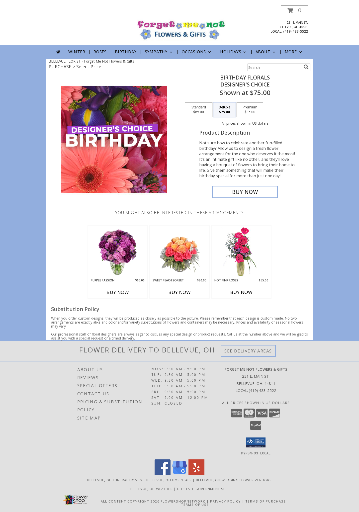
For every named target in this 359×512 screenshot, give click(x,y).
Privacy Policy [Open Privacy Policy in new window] (225, 501)
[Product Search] (274, 67)
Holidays (233, 52)
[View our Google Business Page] (179, 473)
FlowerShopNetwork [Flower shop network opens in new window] (183, 501)
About (266, 52)
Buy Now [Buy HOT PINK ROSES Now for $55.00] (241, 292)
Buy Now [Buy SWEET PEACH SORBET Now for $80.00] (179, 292)
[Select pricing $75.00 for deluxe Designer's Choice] (224, 109)
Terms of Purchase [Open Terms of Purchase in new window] (266, 501)
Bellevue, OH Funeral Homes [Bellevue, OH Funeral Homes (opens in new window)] (114, 480)
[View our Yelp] (196, 473)
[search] (306, 67)
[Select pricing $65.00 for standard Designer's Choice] (198, 109)
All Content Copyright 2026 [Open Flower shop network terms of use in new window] (130, 501)
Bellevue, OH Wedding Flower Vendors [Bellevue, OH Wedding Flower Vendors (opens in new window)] (234, 480)
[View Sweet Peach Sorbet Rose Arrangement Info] (179, 252)
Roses (100, 52)
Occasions (197, 52)
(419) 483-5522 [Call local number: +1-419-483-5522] (295, 31)
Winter (76, 52)
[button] (294, 10)
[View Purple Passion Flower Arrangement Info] (118, 252)
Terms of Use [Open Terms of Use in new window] (195, 504)
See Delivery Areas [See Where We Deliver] (248, 351)
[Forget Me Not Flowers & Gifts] (181, 24)
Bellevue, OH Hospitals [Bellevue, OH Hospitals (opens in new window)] (169, 480)
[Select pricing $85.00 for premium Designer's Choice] (250, 109)
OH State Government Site (203, 488)
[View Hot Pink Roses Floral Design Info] (241, 252)
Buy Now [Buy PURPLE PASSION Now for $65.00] (117, 292)
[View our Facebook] (163, 473)
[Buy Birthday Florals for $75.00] (245, 192)
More (294, 52)
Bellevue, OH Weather (151, 488)
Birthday (125, 52)
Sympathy (159, 52)
